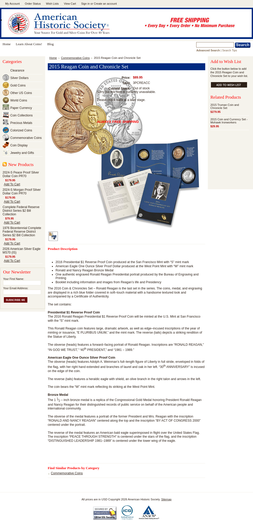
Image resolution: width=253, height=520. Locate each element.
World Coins (18, 100)
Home (53, 57)
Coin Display (19, 145)
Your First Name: (13, 278)
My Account (12, 3)
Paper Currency (21, 108)
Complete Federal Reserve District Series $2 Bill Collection (21, 210)
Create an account (105, 3)
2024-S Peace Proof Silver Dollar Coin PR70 (21, 174)
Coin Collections (21, 115)
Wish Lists (52, 3)
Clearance (17, 70)
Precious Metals (21, 123)
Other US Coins (21, 93)
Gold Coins (18, 85)
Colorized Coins (21, 130)
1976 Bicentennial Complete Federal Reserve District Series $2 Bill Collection (22, 231)
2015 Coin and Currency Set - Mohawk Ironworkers (229, 121)
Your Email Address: (15, 288)
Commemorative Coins (26, 138)
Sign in (85, 3)
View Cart (70, 3)
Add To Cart (12, 184)
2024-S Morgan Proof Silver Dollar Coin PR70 (22, 191)
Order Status (33, 3)
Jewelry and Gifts (22, 153)
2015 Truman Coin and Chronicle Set (224, 106)
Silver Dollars (19, 78)
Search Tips (229, 50)
